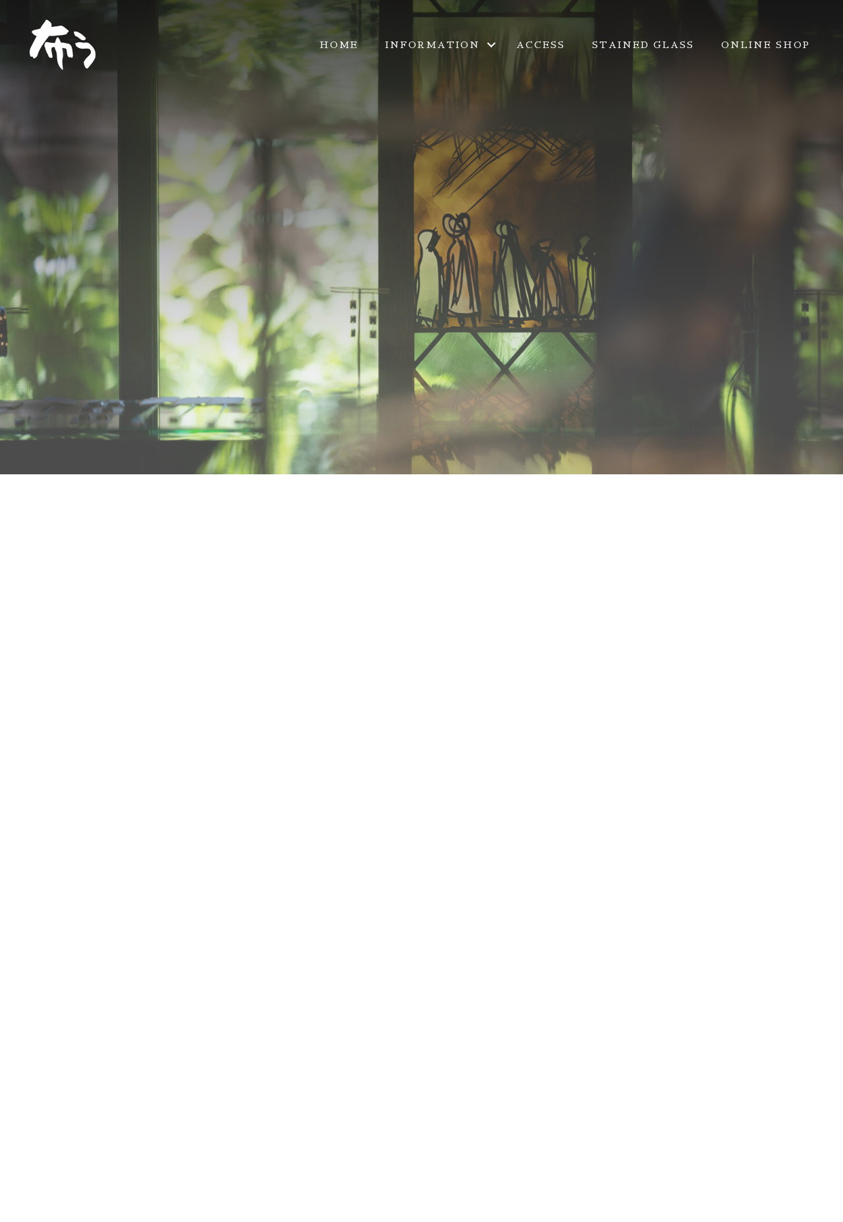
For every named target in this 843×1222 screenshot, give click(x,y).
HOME (338, 44)
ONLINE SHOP (765, 44)
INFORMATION (432, 44)
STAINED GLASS (643, 44)
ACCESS (540, 44)
